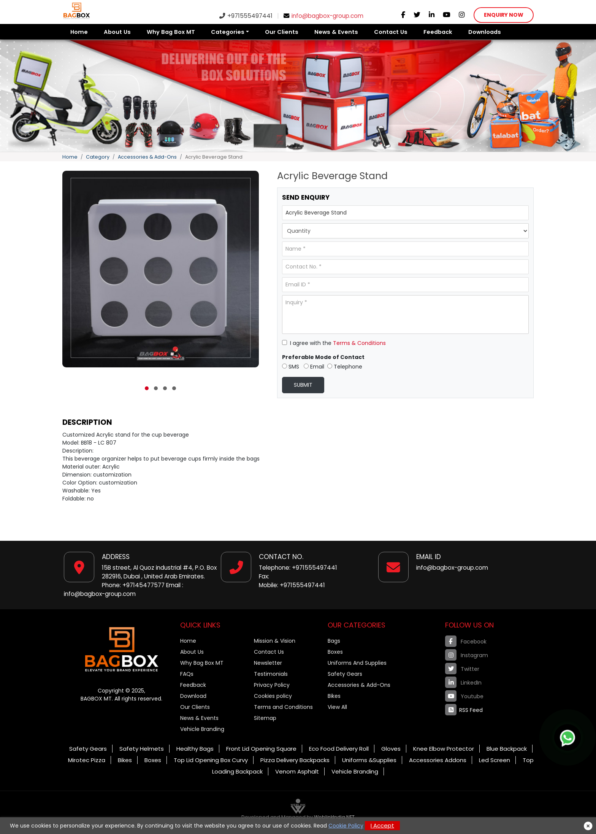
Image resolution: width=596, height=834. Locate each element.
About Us (117, 32)
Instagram (466, 655)
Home (79, 32)
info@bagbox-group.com (323, 16)
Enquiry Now (503, 15)
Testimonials (271, 674)
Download (193, 696)
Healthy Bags (195, 749)
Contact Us (390, 32)
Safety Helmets (141, 749)
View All (337, 707)
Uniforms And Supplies (357, 663)
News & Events (336, 32)
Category (97, 157)
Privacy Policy (272, 685)
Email (314, 366)
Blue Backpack (507, 749)
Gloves (391, 749)
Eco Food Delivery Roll (339, 749)
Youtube (464, 696)
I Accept (382, 825)
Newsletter (268, 663)
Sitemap (265, 718)
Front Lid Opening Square (261, 749)
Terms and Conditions (283, 707)
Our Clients (281, 32)
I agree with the (334, 343)
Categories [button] (227, 32)
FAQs (186, 674)
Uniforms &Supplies (369, 760)
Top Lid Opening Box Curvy (211, 760)
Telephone (344, 366)
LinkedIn (463, 682)
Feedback (437, 32)
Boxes (335, 652)
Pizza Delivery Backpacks (295, 760)
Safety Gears (345, 674)
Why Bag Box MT (171, 32)
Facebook (466, 641)
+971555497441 (246, 16)
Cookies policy (273, 696)
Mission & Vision (274, 641)
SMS (290, 366)
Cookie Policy (345, 825)
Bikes (334, 696)
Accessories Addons (437, 760)
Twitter (462, 668)
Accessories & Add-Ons (147, 157)
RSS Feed (464, 709)
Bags (334, 641)
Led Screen (494, 760)
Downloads (484, 32)
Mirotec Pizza (86, 760)
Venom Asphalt (297, 771)
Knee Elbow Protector (443, 749)
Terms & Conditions (359, 343)
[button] (146, 388)
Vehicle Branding (202, 729)
